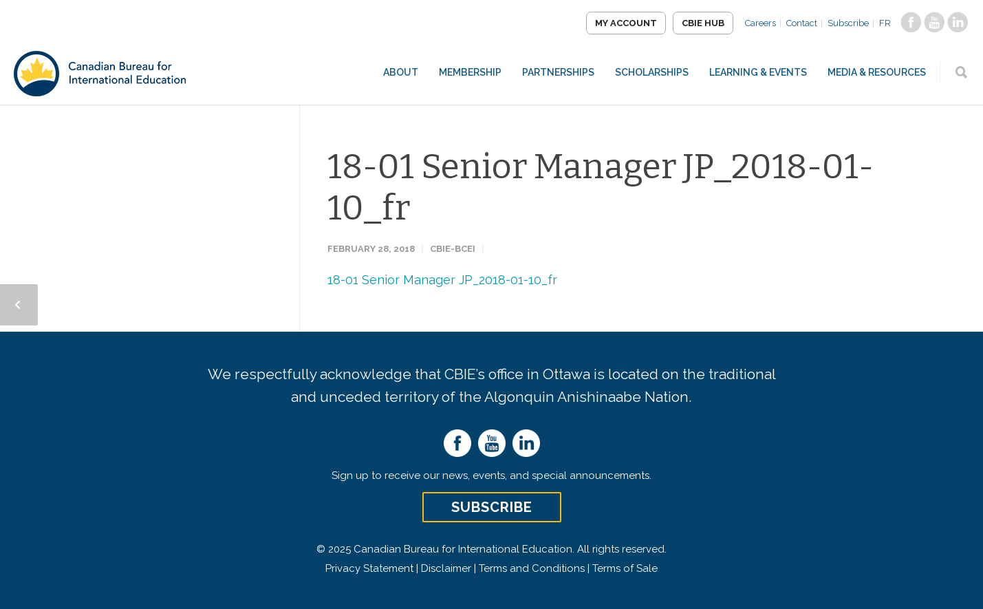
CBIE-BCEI (452, 249)
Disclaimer (446, 568)
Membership (470, 72)
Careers (760, 23)
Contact (801, 23)
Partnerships (558, 72)
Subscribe (848, 23)
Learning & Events (758, 72)
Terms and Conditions (532, 568)
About (400, 72)
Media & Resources (877, 72)
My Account (626, 23)
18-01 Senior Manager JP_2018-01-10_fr (442, 280)
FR (885, 23)
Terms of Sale (625, 568)
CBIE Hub (703, 23)
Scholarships (652, 72)
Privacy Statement (369, 568)
